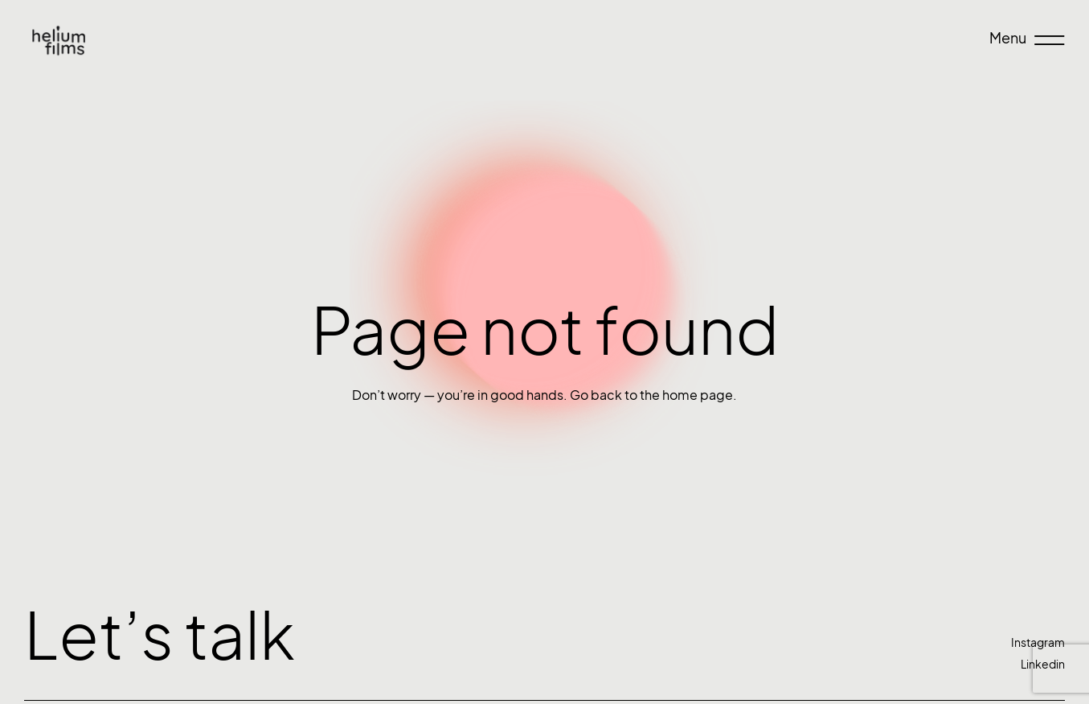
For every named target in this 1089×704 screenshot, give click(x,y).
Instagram (1038, 642)
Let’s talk (159, 635)
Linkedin (1043, 664)
